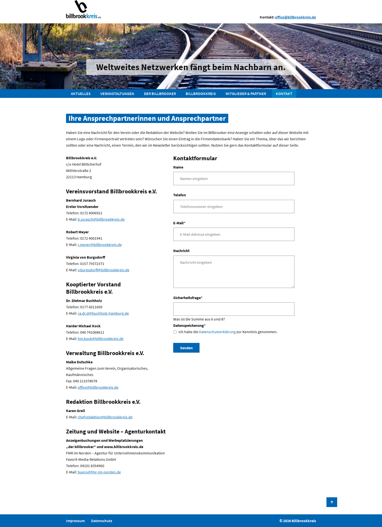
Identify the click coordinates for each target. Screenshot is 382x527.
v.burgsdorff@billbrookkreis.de (103, 269)
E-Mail (179, 222)
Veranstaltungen (117, 93)
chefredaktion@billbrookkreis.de (105, 416)
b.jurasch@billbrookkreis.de (101, 219)
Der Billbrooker (160, 93)
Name (178, 167)
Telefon (179, 194)
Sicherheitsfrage (187, 297)
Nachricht (181, 250)
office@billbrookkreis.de (295, 17)
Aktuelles (81, 93)
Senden (186, 347)
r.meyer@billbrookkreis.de (100, 244)
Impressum (75, 520)
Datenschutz (101, 520)
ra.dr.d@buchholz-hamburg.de (103, 313)
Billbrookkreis (201, 93)
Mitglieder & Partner (246, 93)
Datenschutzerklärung (217, 331)
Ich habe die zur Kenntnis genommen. (228, 331)
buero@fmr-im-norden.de (99, 472)
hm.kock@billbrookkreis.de (101, 338)
